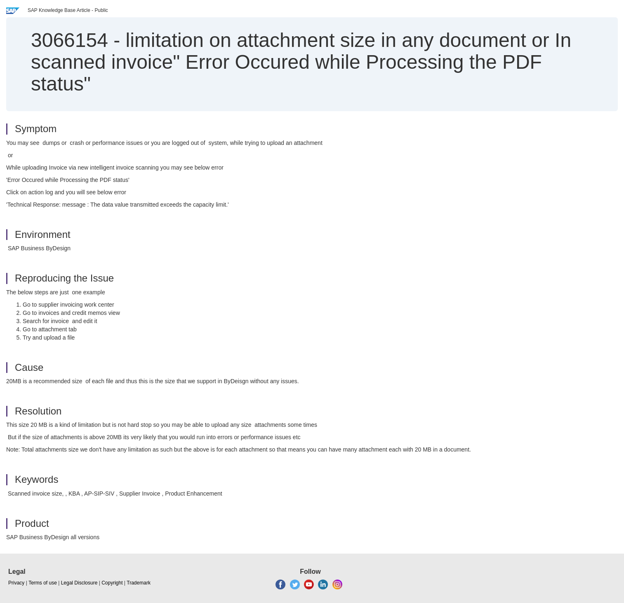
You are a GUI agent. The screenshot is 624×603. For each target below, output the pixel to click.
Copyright (111, 583)
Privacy (16, 583)
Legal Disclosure (79, 583)
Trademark (139, 583)
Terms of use (42, 583)
